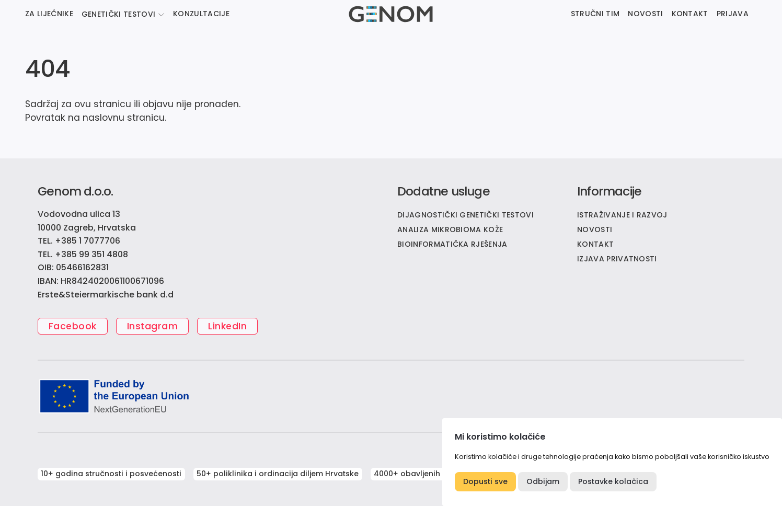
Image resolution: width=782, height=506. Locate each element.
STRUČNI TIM (595, 13)
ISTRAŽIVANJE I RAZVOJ (622, 215)
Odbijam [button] (542, 481)
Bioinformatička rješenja (452, 244)
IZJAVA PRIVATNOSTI (617, 259)
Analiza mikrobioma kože (450, 229)
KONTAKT (690, 13)
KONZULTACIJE (201, 13)
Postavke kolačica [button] (613, 481)
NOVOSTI (645, 13)
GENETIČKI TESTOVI (118, 14)
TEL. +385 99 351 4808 (83, 254)
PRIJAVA (733, 13)
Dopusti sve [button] (485, 481)
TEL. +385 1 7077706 (79, 241)
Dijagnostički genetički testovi (465, 215)
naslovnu (103, 117)
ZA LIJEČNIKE (49, 13)
